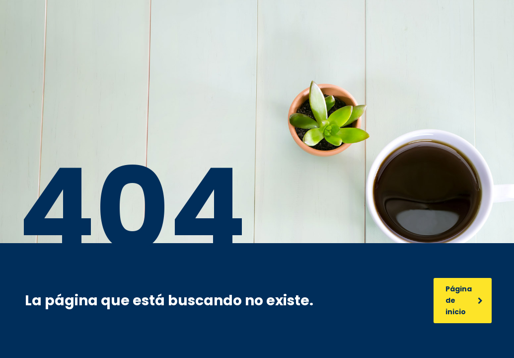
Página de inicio (464, 300)
